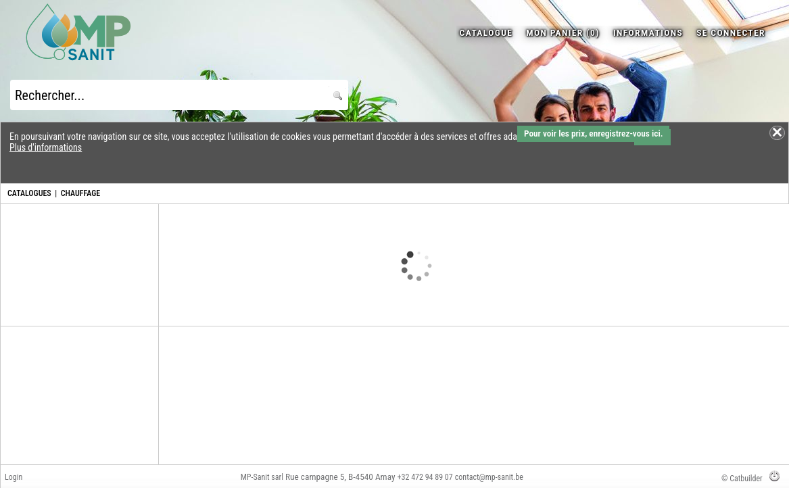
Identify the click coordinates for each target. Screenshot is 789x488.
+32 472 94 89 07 (425, 477)
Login (13, 477)
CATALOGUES (29, 193)
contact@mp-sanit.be (489, 477)
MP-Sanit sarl (262, 477)
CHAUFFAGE (80, 193)
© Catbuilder (742, 478)
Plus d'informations (45, 147)
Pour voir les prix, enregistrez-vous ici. (593, 133)
